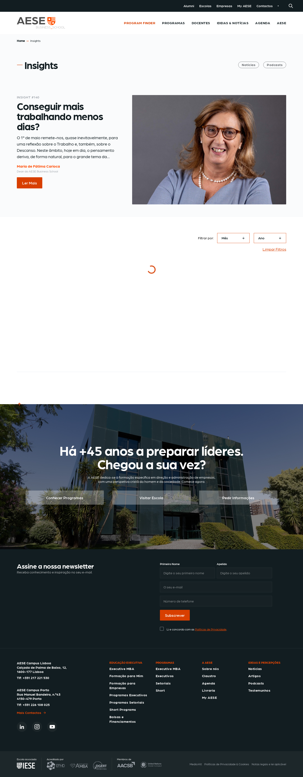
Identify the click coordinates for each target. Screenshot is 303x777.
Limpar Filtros (274, 249)
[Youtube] (52, 727)
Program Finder (139, 23)
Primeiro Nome (170, 563)
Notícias (248, 65)
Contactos (264, 6)
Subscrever (175, 615)
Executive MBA (121, 669)
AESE (281, 23)
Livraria (208, 690)
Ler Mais (29, 183)
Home (21, 40)
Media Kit (196, 764)
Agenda (262, 23)
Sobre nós (210, 669)
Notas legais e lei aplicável (269, 764)
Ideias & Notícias (233, 23)
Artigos (254, 676)
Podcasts (275, 65)
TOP (20, 406)
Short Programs (122, 709)
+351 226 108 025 (36, 705)
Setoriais (163, 683)
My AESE (244, 6)
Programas (173, 23)
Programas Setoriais (126, 702)
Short (160, 690)
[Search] (291, 6)
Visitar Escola (151, 497)
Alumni (188, 6)
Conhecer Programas (64, 497)
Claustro (209, 676)
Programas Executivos (128, 695)
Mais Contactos (31, 713)
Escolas (205, 6)
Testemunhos (259, 690)
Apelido (222, 563)
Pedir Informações (238, 497)
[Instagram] (37, 727)
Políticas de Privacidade (210, 629)
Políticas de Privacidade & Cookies (226, 764)
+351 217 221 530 (36, 678)
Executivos (165, 676)
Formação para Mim (126, 676)
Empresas (224, 6)
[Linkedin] (22, 727)
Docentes (201, 23)
